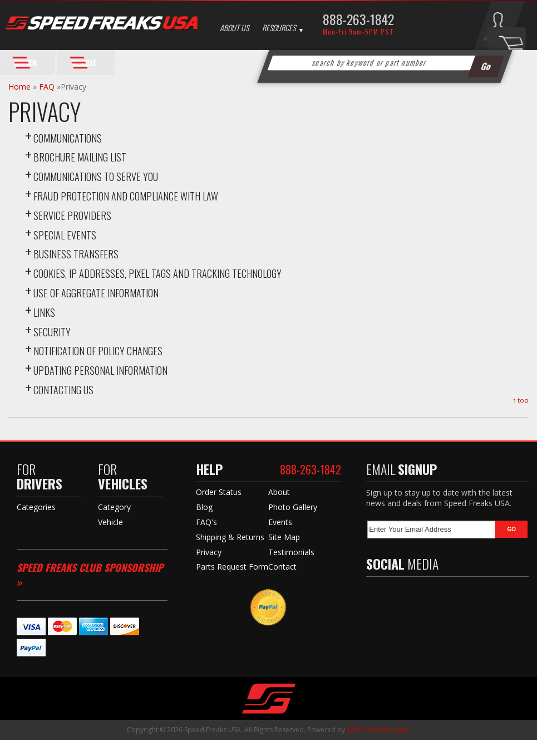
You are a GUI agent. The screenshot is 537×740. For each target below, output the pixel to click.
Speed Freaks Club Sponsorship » (90, 574)
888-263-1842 (358, 19)
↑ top (521, 400)
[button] (384, 63)
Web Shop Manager (377, 729)
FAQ (47, 86)
